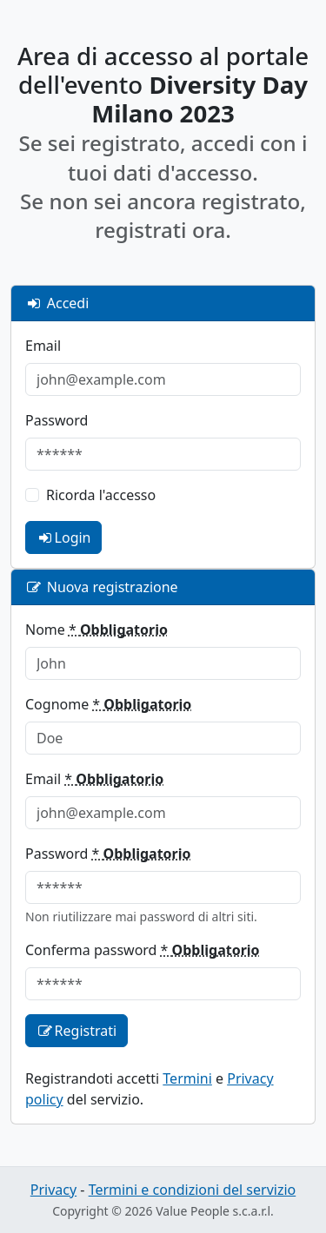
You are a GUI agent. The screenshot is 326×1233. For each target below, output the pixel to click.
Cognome (108, 704)
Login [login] (63, 537)
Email (43, 345)
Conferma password (142, 949)
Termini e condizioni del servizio (192, 1189)
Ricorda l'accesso (101, 494)
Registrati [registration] (76, 1030)
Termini (187, 1078)
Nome (96, 629)
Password (56, 420)
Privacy (53, 1189)
